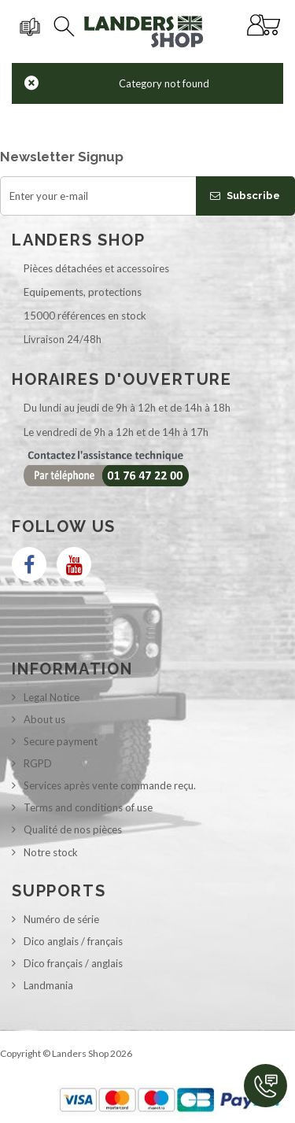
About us (44, 719)
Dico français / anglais (73, 963)
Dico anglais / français (73, 941)
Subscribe (245, 195)
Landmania (48, 985)
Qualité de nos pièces (73, 829)
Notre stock (51, 852)
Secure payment (61, 741)
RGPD (38, 763)
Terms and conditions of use (88, 807)
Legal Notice (51, 697)
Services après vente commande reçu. (110, 785)
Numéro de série (61, 919)
